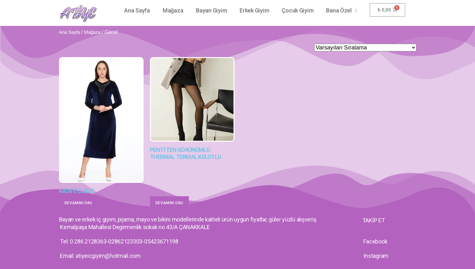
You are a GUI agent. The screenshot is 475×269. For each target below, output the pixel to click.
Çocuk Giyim (297, 10)
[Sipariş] (365, 47)
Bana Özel (341, 10)
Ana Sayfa (137, 10)
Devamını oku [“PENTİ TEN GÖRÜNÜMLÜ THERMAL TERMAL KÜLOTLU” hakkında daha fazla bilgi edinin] (169, 203)
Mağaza (173, 10)
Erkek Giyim (254, 10)
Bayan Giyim (211, 10)
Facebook (375, 241)
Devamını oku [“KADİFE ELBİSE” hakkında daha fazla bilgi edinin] (78, 203)
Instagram (376, 255)
